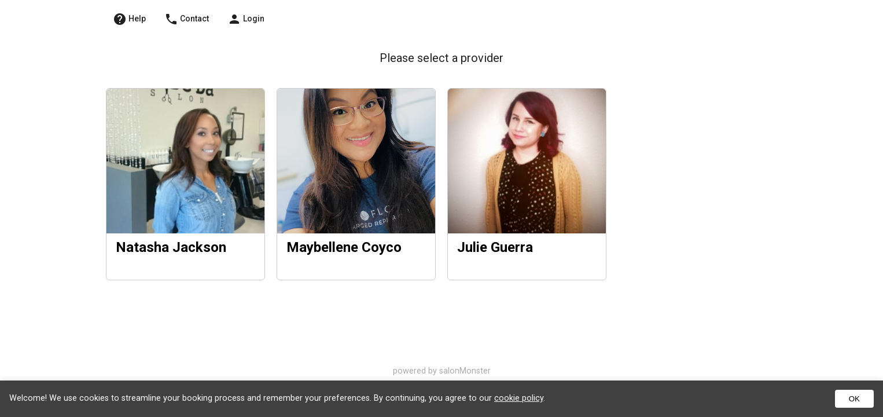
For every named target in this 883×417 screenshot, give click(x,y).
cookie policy (518, 398)
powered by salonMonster (442, 371)
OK (854, 398)
